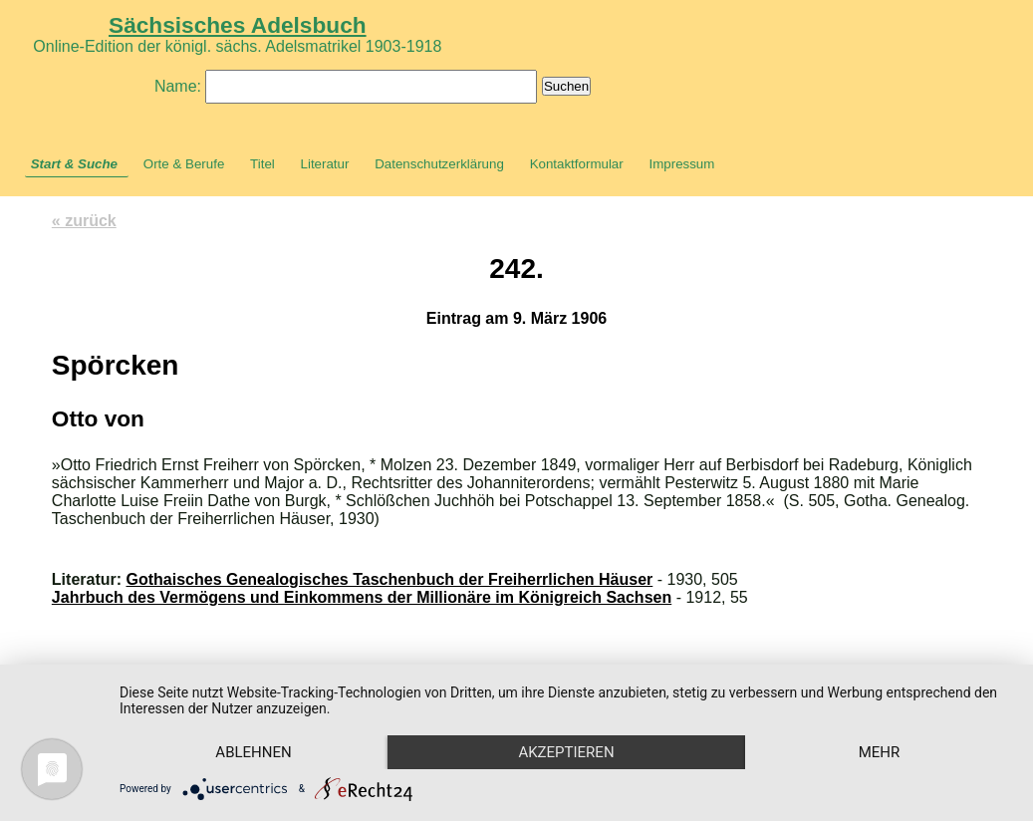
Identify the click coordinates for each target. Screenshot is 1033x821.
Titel (262, 163)
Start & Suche (74, 163)
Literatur (325, 163)
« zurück (84, 220)
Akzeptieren (566, 752)
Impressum (681, 163)
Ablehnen (253, 752)
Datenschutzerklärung (439, 163)
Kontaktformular (577, 163)
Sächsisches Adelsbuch (238, 25)
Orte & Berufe (184, 163)
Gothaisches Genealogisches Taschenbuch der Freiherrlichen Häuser (390, 579)
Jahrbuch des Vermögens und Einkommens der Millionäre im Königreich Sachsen (361, 597)
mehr (880, 752)
